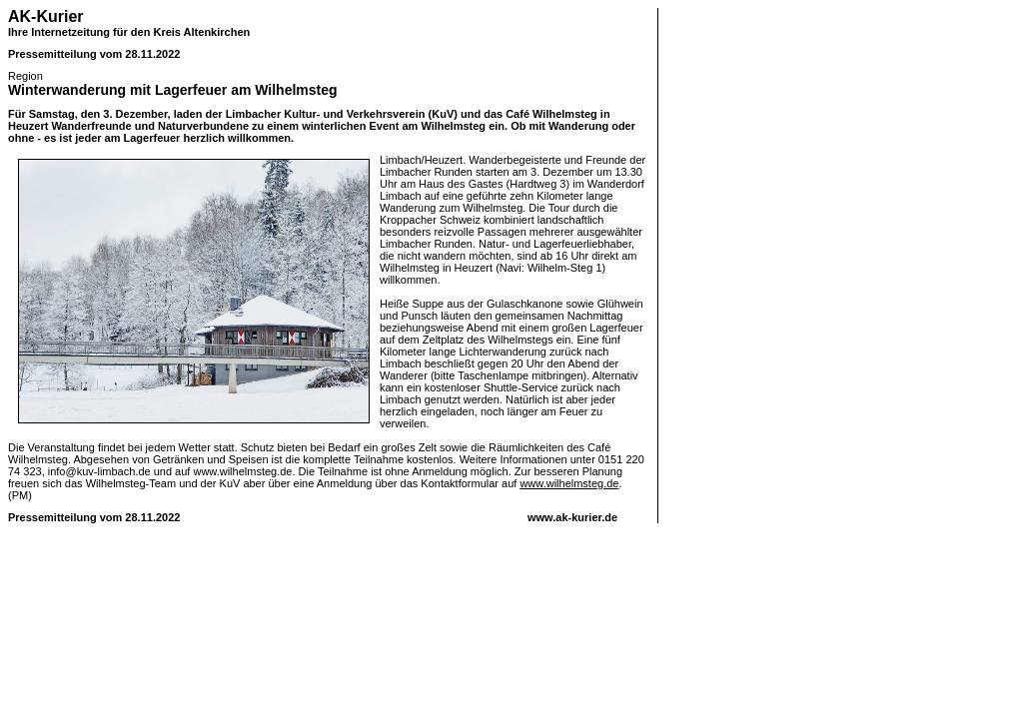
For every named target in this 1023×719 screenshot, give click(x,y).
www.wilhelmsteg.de (568, 483)
